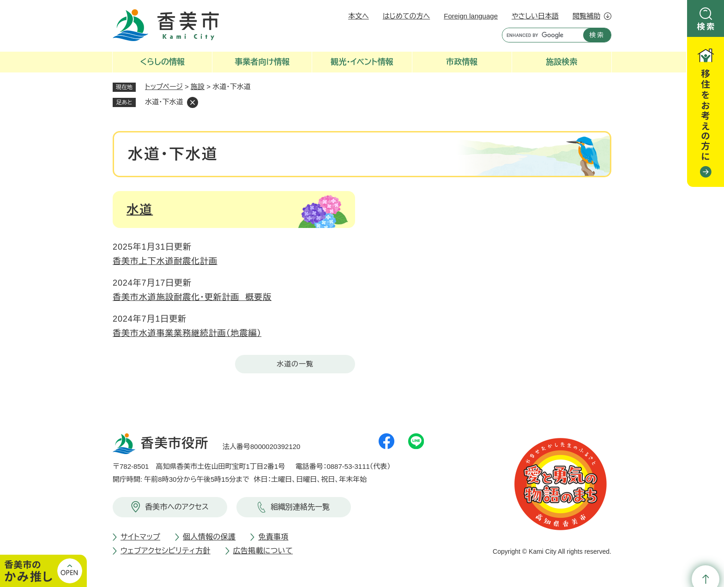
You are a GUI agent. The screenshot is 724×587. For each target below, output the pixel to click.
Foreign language (471, 16)
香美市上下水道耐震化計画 (165, 261)
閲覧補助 (586, 16)
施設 (198, 86)
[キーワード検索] (540, 35)
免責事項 (273, 537)
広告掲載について (263, 551)
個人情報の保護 (209, 537)
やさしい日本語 (535, 16)
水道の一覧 (295, 364)
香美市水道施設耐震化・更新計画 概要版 (192, 297)
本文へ (358, 16)
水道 (140, 209)
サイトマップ (140, 537)
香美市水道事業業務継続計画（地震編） (187, 333)
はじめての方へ (406, 16)
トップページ (164, 86)
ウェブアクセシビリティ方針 (166, 551)
